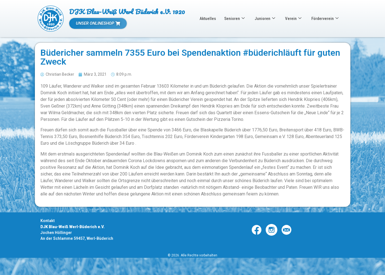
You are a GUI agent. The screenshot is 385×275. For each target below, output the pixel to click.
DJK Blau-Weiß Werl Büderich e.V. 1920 (127, 11)
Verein (293, 18)
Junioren (265, 18)
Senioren (234, 18)
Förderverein (325, 18)
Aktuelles (208, 18)
